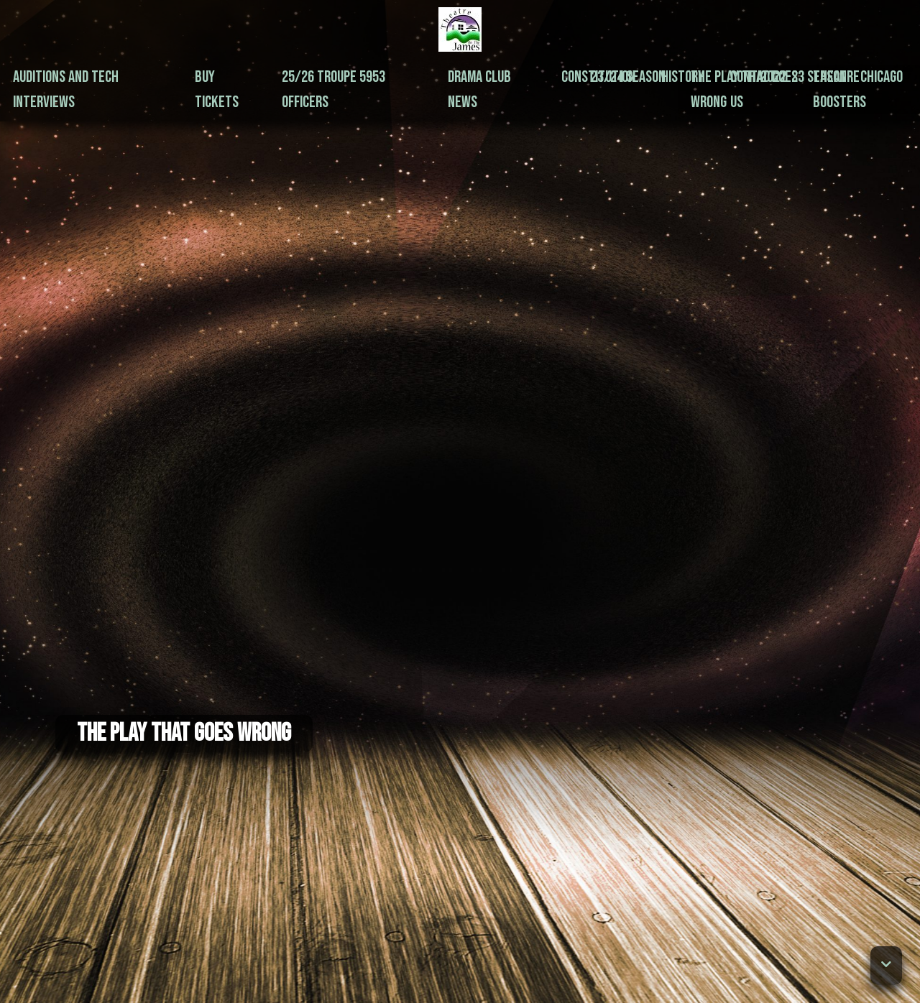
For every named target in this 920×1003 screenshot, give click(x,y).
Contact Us (753, 89)
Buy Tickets (217, 89)
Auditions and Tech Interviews (66, 89)
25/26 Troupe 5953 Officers (333, 89)
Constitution (598, 77)
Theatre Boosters (839, 89)
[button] (886, 965)
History (682, 77)
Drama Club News (479, 89)
